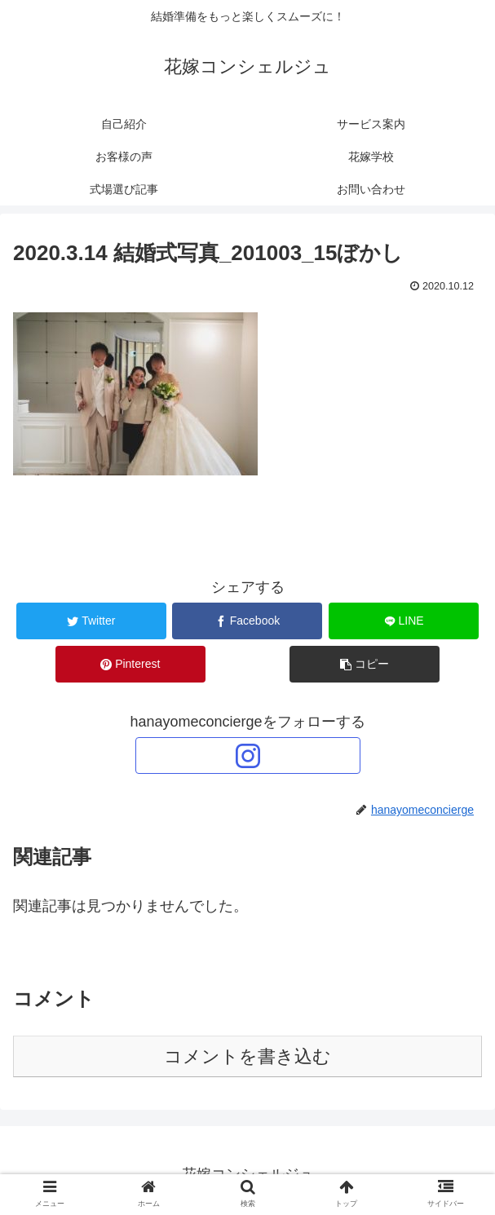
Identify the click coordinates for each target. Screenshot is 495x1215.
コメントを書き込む (247, 1056)
